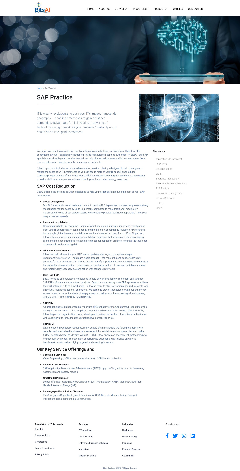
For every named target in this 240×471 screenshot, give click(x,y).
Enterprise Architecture (168, 178)
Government (128, 455)
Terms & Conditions (44, 448)
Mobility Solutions (165, 198)
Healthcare (127, 430)
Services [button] (120, 8)
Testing (159, 203)
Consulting (161, 164)
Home (90, 8)
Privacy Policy (42, 454)
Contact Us (195, 8)
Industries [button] (140, 8)
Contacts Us (41, 442)
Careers (178, 8)
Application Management (169, 159)
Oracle (159, 208)
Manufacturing (129, 436)
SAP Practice (162, 188)
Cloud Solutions (164, 168)
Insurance (127, 443)
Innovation (84, 449)
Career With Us (42, 435)
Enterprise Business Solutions (171, 183)
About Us (104, 8)
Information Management (169, 193)
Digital (159, 173)
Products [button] (160, 8)
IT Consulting (85, 430)
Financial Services (131, 449)
